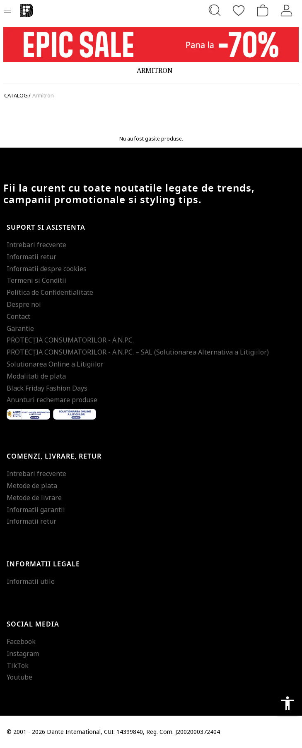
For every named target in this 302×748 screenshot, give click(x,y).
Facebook (21, 641)
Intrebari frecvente (36, 244)
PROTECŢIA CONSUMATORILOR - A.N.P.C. (70, 340)
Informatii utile (31, 581)
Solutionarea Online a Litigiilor (55, 364)
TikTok (18, 665)
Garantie (20, 328)
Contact (18, 316)
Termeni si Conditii (36, 280)
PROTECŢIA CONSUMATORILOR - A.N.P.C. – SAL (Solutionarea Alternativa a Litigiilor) (138, 352)
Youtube (19, 677)
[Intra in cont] (287, 10)
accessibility (287, 703)
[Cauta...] (214, 10)
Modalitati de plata (36, 376)
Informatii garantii (36, 509)
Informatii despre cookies (47, 268)
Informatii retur (31, 256)
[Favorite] (239, 10)
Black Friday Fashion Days (47, 388)
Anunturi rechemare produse (52, 399)
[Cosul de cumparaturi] (263, 10)
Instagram (23, 653)
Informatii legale (43, 564)
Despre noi (24, 304)
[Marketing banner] (151, 44)
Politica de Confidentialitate (50, 292)
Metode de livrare (34, 497)
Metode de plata (32, 485)
